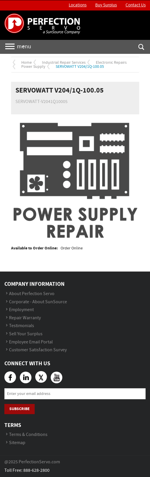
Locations (78, 5)
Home (26, 62)
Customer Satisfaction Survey (38, 350)
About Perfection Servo (31, 294)
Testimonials (21, 326)
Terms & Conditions (28, 435)
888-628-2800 (36, 470)
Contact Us (136, 5)
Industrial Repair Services (64, 62)
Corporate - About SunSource (38, 302)
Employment (21, 310)
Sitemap (17, 443)
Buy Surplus (106, 5)
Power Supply (33, 66)
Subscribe (19, 409)
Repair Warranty (25, 318)
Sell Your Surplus (26, 334)
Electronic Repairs (111, 62)
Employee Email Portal (31, 342)
